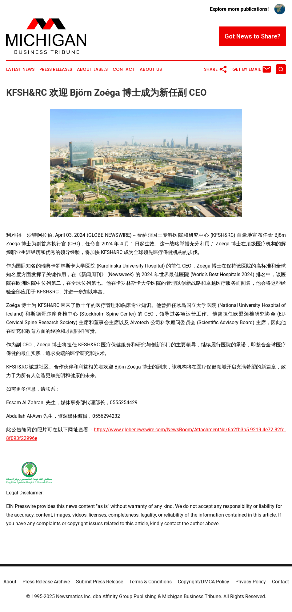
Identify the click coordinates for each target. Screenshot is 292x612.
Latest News (20, 69)
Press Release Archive (46, 582)
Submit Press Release (99, 582)
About (9, 582)
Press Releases (55, 69)
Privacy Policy (250, 582)
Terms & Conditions (150, 582)
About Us (151, 69)
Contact (124, 69)
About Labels (92, 69)
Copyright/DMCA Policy (203, 582)
